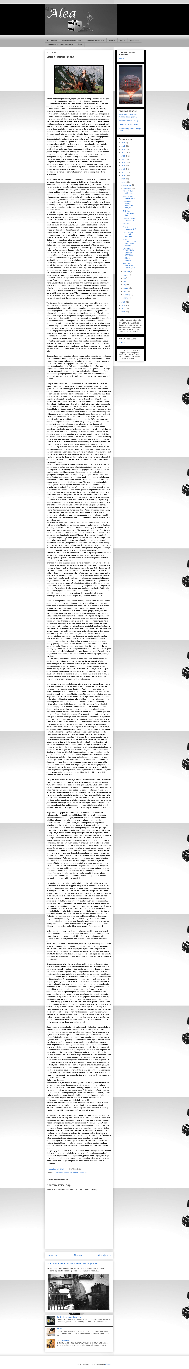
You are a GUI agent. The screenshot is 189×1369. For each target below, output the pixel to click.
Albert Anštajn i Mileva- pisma (129, 197)
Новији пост (52, 1255)
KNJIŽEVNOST (63, 1340)
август (126, 275)
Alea (50, 9)
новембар (127, 188)
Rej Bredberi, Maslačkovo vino (69, 1317)
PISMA (59, 1329)
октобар (126, 272)
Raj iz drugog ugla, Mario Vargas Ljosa (129, 265)
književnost (58, 1173)
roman (81, 1173)
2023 (124, 153)
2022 (124, 156)
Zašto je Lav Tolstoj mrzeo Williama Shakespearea (72, 1263)
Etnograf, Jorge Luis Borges (129, 219)
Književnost (52, 40)
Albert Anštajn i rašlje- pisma (128, 192)
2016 (124, 175)
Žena (80, 45)
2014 (124, 182)
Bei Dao (126, 224)
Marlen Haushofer (71, 1173)
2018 (124, 169)
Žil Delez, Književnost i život (128, 213)
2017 (124, 172)
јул (124, 278)
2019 (124, 166)
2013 (124, 302)
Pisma (122, 40)
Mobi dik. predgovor (127, 259)
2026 (124, 143)
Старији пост (104, 1255)
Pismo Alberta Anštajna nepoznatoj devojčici (128, 205)
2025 (124, 146)
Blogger (108, 1364)
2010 (124, 312)
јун (124, 281)
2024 (124, 149)
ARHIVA (122, 343)
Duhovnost (134, 40)
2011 (124, 309)
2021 (124, 159)
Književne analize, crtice (71, 40)
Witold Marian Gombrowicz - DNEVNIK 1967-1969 (129, 252)
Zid (86, 1173)
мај (124, 285)
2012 (124, 305)
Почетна (78, 1255)
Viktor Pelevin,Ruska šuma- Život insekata (129, 242)
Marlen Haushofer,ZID (129, 228)
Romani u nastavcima (95, 40)
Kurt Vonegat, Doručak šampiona (128, 234)
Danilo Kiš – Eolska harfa (128, 125)
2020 (124, 162)
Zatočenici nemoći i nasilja (128, 121)
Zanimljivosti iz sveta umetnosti (60, 45)
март (125, 291)
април (126, 288)
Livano (121, 58)
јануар (126, 298)
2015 (124, 179)
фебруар (127, 294)
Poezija (112, 40)
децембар (127, 185)
